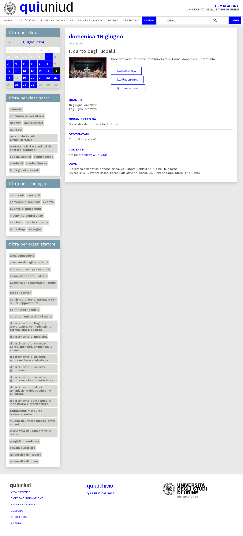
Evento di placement (25, 209)
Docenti (15, 123)
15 (48, 70)
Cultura (112, 20)
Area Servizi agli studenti (29, 262)
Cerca (171, 20)
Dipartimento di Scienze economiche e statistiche (29, 358)
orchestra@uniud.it (93, 155)
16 (55, 70)
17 (8, 77)
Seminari (16, 222)
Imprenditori (33, 123)
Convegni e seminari (25, 202)
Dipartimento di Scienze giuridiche (28, 368)
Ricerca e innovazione (57, 20)
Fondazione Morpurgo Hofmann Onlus (26, 412)
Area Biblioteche (22, 255)
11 (16, 70)
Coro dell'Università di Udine (31, 316)
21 (40, 77)
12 (24, 70)
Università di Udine (24, 461)
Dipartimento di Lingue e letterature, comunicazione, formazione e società (31, 326)
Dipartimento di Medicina (28, 336)
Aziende (16, 109)
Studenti (16, 163)
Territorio (131, 20)
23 (56, 77)
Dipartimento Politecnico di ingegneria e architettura (30, 402)
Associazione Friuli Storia (28, 276)
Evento (48, 202)
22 (48, 77)
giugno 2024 (33, 42)
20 (32, 77)
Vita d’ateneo (26, 20)
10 (8, 70)
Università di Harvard (25, 454)
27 (32, 84)
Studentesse (43, 156)
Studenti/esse (36, 163)
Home (8, 20)
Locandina (126, 71)
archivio (100, 486)
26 (24, 84)
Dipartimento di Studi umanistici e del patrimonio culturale (30, 390)
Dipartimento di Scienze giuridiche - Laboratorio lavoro (32, 378)
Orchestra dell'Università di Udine (30, 432)
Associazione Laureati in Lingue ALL (33, 284)
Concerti (33, 195)
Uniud (234, 20)
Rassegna (35, 229)
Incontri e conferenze (26, 215)
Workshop (17, 229)
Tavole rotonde (36, 222)
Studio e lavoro (90, 20)
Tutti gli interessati (24, 170)
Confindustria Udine (24, 309)
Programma (127, 79)
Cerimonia (17, 195)
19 (24, 77)
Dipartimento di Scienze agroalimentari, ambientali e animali (31, 347)
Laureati (16, 129)
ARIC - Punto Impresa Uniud (30, 269)
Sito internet (128, 88)
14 (40, 70)
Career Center (20, 293)
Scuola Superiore (22, 448)
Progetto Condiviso (24, 441)
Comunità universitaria (27, 116)
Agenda (149, 20)
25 (17, 84)
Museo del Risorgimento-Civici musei (32, 422)
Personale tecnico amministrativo (23, 138)
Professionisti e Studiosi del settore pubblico (31, 148)
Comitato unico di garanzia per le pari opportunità (33, 301)
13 (32, 70)
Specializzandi (20, 156)
